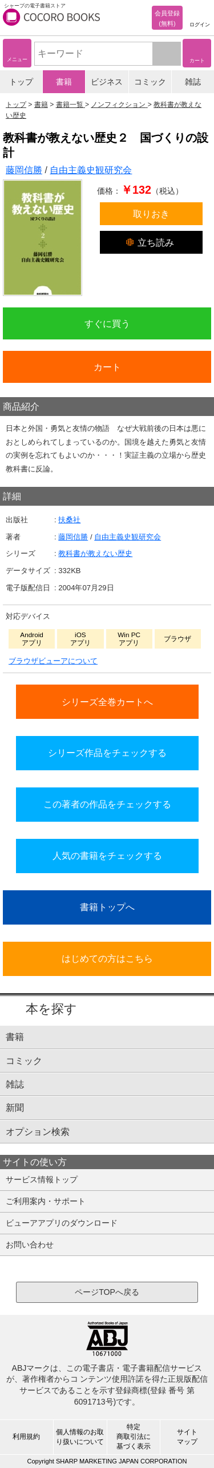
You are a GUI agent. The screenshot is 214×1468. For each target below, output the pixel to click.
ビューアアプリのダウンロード (62, 1222)
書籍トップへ (107, 907)
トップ (21, 81)
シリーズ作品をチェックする (107, 752)
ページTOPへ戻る (107, 1292)
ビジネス (107, 81)
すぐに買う (107, 323)
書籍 (64, 81)
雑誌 (193, 81)
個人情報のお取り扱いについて (80, 1437)
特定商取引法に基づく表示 (133, 1436)
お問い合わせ (30, 1244)
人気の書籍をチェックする (107, 855)
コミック (150, 81)
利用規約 (26, 1437)
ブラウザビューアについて (53, 661)
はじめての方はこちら (107, 958)
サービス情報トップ (42, 1179)
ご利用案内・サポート (46, 1201)
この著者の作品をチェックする (107, 804)
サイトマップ (187, 1437)
